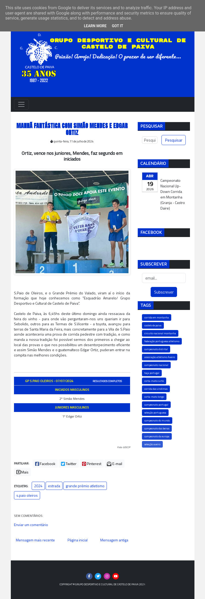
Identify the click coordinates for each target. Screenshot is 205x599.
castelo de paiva (152, 325)
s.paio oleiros (27, 495)
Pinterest (91, 463)
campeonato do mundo (157, 420)
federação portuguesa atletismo (161, 341)
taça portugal (151, 373)
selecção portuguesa (155, 413)
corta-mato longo (154, 397)
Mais (22, 472)
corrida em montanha (156, 317)
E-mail (114, 463)
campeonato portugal (156, 405)
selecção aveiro (152, 444)
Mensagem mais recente (35, 540)
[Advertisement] (164, 482)
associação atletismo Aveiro (159, 357)
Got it (117, 26)
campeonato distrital (156, 349)
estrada (54, 486)
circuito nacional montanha (160, 333)
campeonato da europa (156, 436)
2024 (38, 486)
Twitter (69, 463)
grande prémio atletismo (85, 486)
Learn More (95, 26)
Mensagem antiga (114, 540)
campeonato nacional (156, 365)
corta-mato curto (154, 381)
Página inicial (78, 540)
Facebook (45, 463)
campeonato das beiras (156, 428)
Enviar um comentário (31, 524)
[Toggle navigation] (21, 104)
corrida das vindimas (156, 389)
